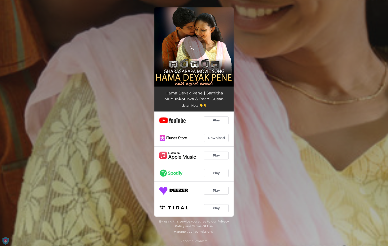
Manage (180, 231)
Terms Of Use (202, 226)
